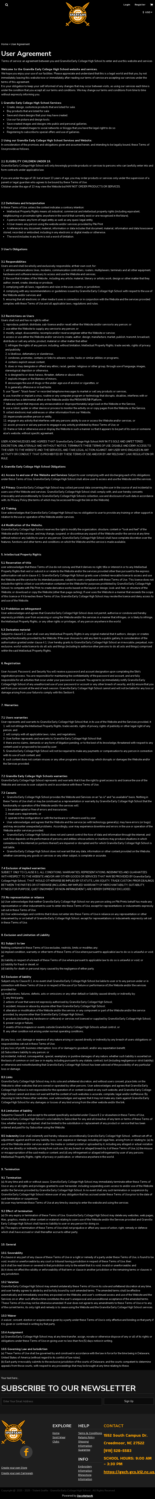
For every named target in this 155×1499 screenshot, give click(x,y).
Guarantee (84, 1449)
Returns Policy (86, 1437)
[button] (6, 4)
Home (4, 44)
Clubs (55, 1441)
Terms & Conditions (90, 1433)
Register (140, 4)
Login (126, 4)
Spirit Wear (58, 1437)
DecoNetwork (85, 1495)
